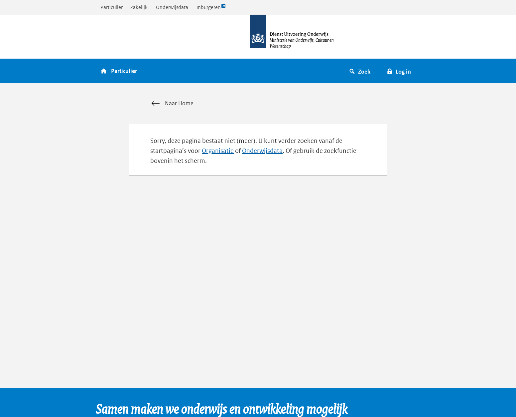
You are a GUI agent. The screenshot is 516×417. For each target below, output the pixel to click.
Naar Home (172, 103)
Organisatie (218, 151)
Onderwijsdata (172, 7)
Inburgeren (211, 9)
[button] (360, 71)
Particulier (111, 7)
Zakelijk (139, 7)
